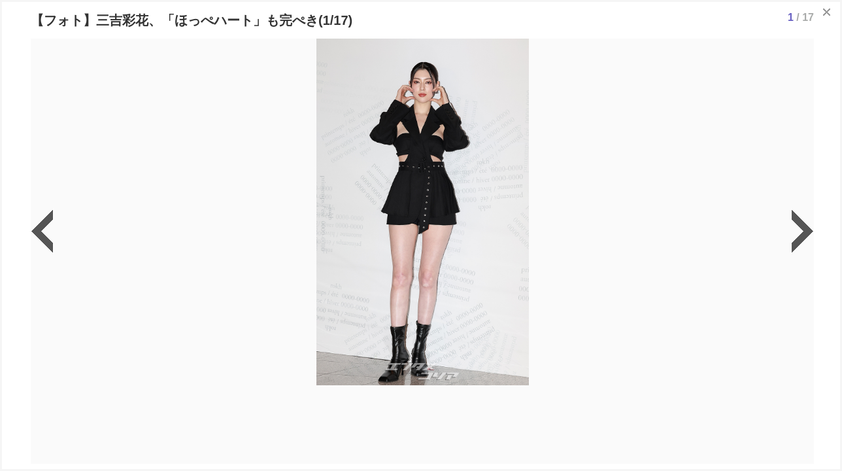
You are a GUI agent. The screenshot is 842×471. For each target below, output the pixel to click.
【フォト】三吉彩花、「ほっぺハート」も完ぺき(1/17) (191, 20)
